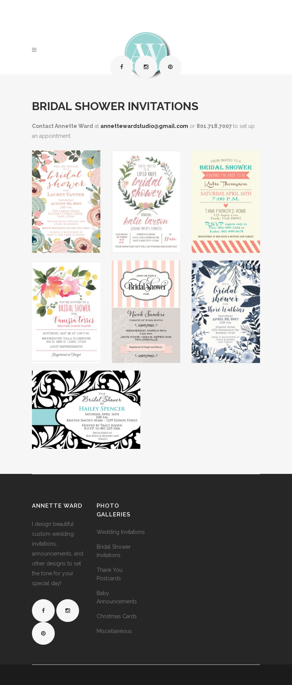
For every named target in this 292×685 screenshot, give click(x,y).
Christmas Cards (117, 616)
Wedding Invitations (121, 532)
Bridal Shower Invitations (114, 551)
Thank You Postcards (109, 574)
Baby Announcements (117, 597)
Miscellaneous (114, 631)
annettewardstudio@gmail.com (144, 126)
